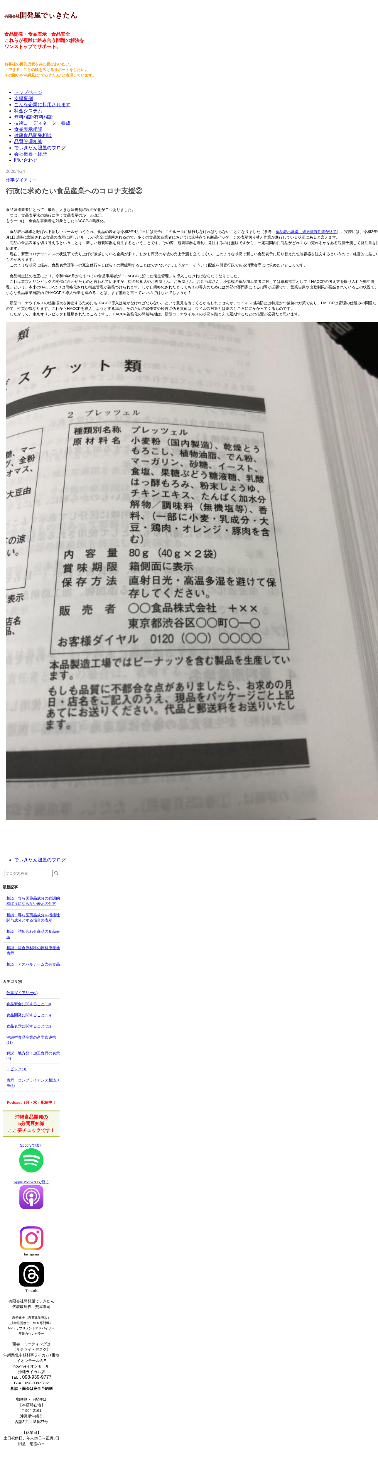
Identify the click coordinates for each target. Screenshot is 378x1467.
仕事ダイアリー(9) (22, 993)
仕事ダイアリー (21, 180)
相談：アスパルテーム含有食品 (33, 964)
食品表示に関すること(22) (28, 1026)
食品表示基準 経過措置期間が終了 (306, 231)
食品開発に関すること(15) (28, 1015)
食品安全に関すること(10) (28, 1004)
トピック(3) (16, 1069)
